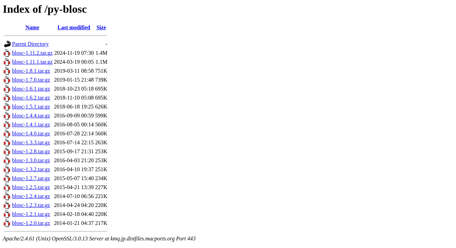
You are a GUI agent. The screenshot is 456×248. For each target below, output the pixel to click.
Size (101, 27)
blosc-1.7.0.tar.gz (31, 80)
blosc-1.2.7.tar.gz (31, 178)
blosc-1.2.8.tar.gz (31, 151)
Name (32, 27)
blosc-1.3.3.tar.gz (31, 142)
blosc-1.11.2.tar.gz (32, 53)
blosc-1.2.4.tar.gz (31, 196)
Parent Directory (30, 44)
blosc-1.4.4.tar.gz (31, 115)
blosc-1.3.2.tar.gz (31, 169)
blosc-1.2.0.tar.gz (31, 223)
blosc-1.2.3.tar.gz (31, 205)
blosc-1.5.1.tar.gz (31, 107)
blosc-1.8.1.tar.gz (31, 71)
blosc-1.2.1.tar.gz (31, 214)
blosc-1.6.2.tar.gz (31, 98)
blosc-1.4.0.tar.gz (31, 133)
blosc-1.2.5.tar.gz (31, 187)
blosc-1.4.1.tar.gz (31, 124)
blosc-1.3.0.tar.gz (31, 160)
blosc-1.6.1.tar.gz (31, 89)
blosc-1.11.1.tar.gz (32, 62)
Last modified (74, 27)
